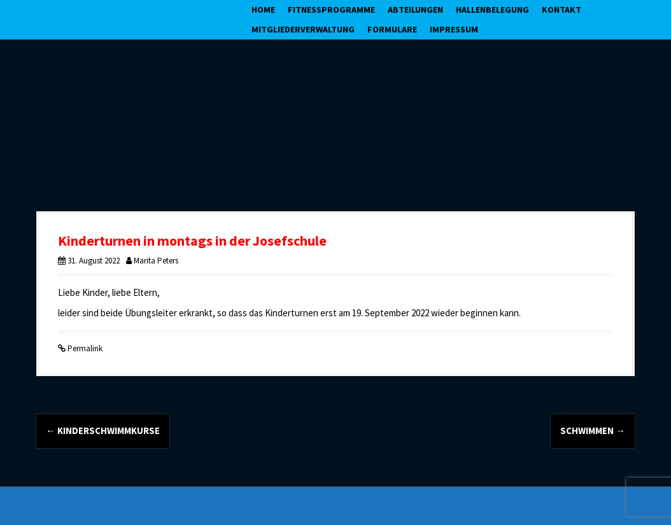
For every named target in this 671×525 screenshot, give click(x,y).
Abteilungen (415, 9)
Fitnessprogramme (331, 9)
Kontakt (561, 9)
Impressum (454, 29)
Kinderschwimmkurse (103, 430)
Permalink (84, 348)
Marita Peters (156, 260)
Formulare (392, 29)
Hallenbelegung (492, 9)
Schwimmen (592, 430)
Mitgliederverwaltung (303, 29)
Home (263, 9)
